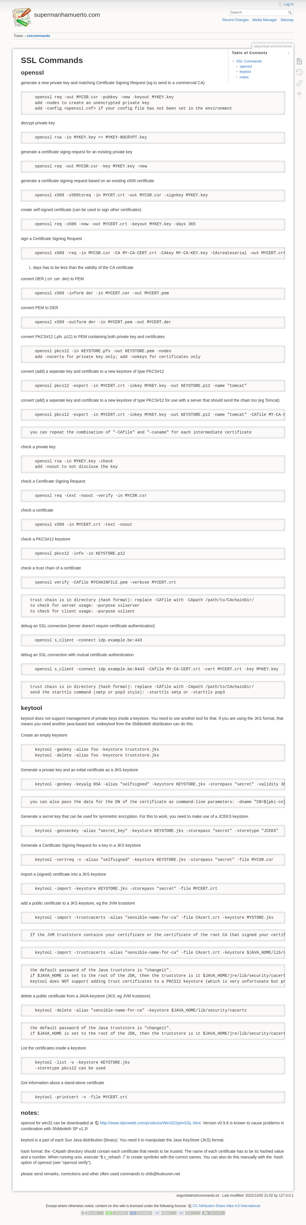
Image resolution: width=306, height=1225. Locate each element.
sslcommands (38, 36)
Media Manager (264, 20)
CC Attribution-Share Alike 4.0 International (226, 1206)
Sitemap (287, 20)
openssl (246, 66)
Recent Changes (235, 20)
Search (291, 12)
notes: (244, 77)
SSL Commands (249, 61)
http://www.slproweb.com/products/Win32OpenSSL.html (150, 1123)
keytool (245, 72)
